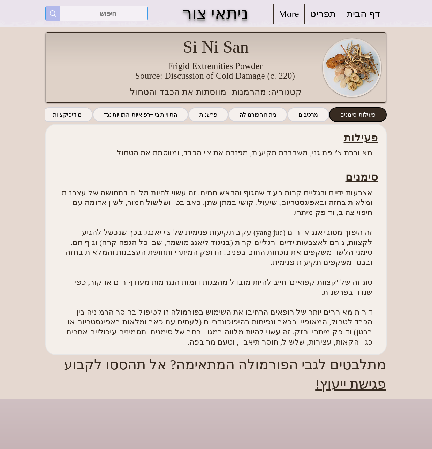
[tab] (358, 114)
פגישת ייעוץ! (350, 384)
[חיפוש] (108, 13)
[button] (323, 14)
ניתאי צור (215, 13)
